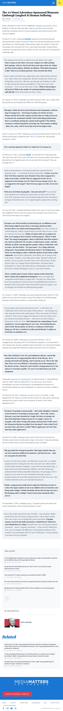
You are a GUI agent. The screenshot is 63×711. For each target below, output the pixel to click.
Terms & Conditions (9, 705)
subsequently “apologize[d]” (20, 379)
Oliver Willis (17, 19)
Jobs (45, 702)
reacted (30, 395)
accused (30, 340)
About (4, 702)
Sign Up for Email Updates (17, 694)
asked (29, 503)
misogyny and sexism (44, 25)
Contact (13, 702)
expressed (30, 295)
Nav (52, 3)
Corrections (24, 702)
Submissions (36, 702)
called (27, 437)
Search (59, 3)
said (28, 100)
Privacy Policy (55, 702)
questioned (34, 134)
